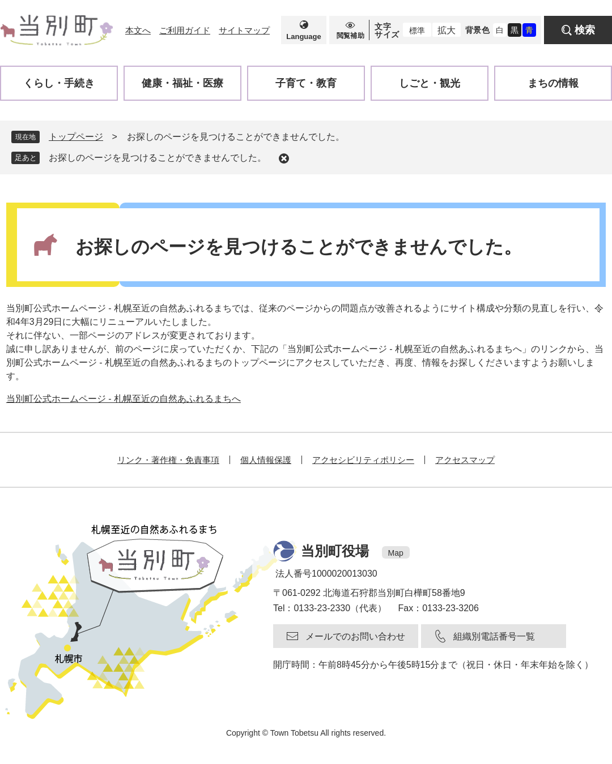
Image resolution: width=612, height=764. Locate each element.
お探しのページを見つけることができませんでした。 (157, 157)
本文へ (138, 30)
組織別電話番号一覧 (494, 636)
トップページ (76, 136)
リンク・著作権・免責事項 (168, 460)
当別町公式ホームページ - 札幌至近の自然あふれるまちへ (123, 399)
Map (395, 552)
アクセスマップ (465, 460)
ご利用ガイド (184, 30)
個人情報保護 (265, 460)
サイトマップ (244, 30)
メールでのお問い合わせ (355, 636)
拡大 (446, 30)
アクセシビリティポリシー (363, 460)
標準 (417, 30)
